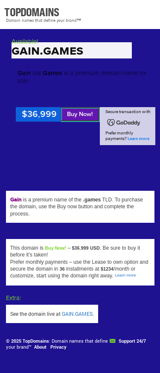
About (40, 347)
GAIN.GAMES (77, 313)
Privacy (58, 347)
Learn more (138, 138)
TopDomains (36, 341)
